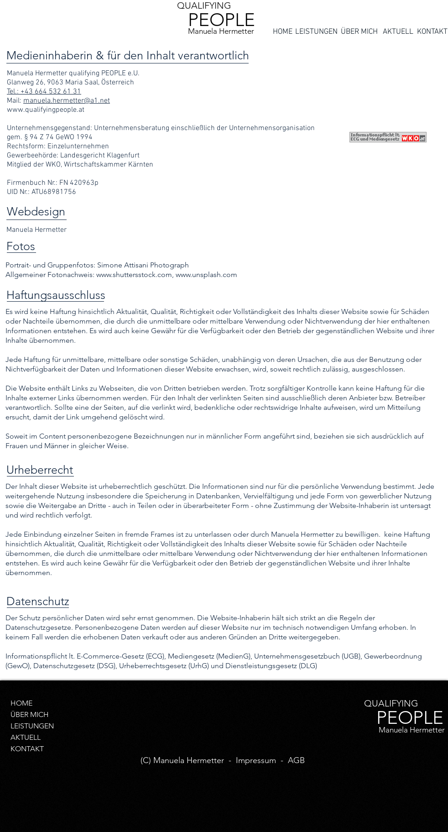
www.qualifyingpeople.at (45, 110)
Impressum (256, 760)
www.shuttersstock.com (134, 274)
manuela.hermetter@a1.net (66, 100)
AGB (296, 760)
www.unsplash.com (206, 274)
